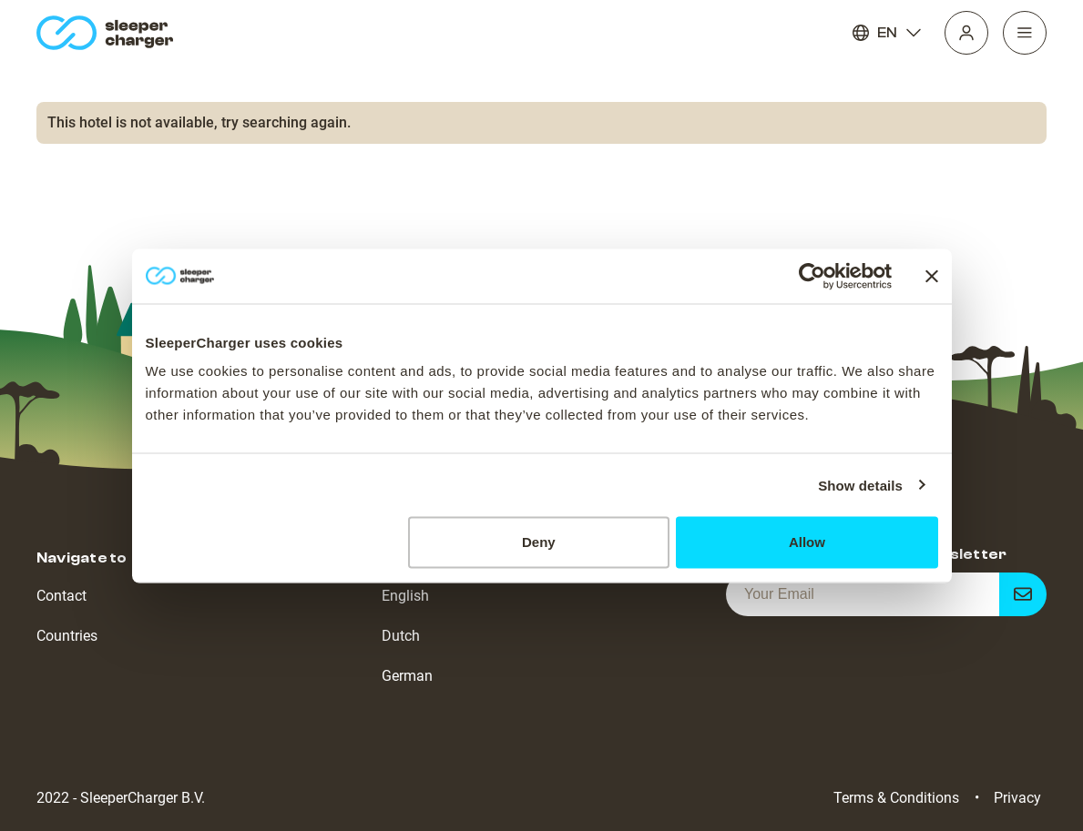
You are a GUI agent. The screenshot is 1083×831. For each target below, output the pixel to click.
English (405, 595)
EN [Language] (887, 33)
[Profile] (966, 33)
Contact (61, 595)
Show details (860, 484)
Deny (539, 542)
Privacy (1017, 797)
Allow (807, 542)
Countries (66, 635)
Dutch (401, 635)
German (407, 675)
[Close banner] (931, 275)
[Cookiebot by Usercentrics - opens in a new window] (812, 275)
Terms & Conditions (896, 797)
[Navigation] (1025, 33)
